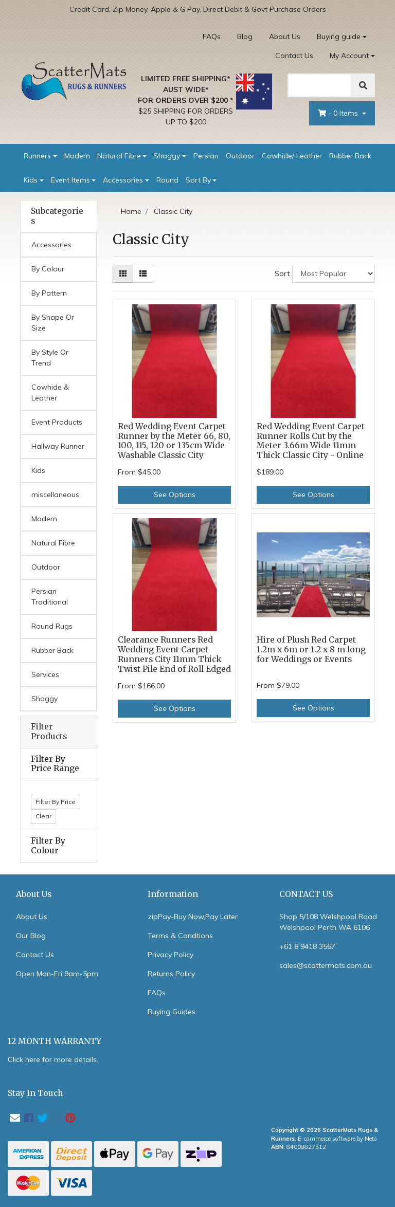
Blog (245, 36)
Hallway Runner (57, 446)
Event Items (70, 180)
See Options (174, 494)
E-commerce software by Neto (337, 1138)
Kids (31, 180)
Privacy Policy (170, 954)
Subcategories (57, 216)
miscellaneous (55, 494)
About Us (284, 36)
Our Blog (31, 935)
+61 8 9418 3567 (307, 946)
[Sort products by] (333, 274)
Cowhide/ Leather (292, 155)
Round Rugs (52, 626)
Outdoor (240, 155)
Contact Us (294, 55)
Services (45, 674)
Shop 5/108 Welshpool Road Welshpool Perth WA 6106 (328, 922)
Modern (77, 155)
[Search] (320, 85)
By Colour (47, 268)
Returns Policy (171, 973)
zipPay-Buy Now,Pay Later (193, 916)
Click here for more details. (53, 1059)
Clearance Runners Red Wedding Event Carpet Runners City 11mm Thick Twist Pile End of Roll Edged (174, 654)
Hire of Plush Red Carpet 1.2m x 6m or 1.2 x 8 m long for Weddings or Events (311, 649)
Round (167, 180)
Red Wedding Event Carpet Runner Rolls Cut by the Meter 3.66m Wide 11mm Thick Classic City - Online (311, 441)
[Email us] (15, 1117)
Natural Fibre (119, 155)
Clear (43, 816)
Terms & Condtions (180, 935)
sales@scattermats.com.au (325, 965)
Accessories (123, 180)
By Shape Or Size (52, 323)
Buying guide (339, 36)
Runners (37, 155)
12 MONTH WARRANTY (54, 1041)
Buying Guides (171, 1011)
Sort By (198, 180)
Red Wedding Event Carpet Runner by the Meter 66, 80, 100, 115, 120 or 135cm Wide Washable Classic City (174, 441)
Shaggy (167, 155)
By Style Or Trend (49, 358)
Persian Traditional (49, 597)
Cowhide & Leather (50, 392)
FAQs (212, 36)
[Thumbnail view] (123, 274)
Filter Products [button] (49, 731)
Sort (282, 273)
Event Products (56, 422)
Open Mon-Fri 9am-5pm (57, 973)
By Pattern (49, 293)
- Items (339, 113)
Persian (206, 155)
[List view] (143, 274)
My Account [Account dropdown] (349, 55)
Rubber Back (350, 155)
